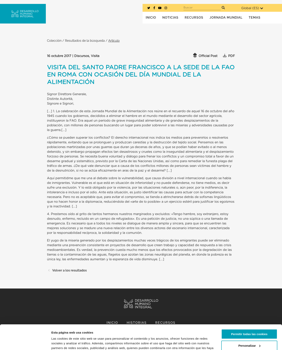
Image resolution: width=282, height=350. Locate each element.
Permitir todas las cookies (249, 313)
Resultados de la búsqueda (85, 41)
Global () (252, 8)
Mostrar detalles (62, 342)
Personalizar (249, 324)
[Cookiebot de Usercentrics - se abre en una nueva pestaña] (25, 342)
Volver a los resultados (67, 270)
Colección (54, 41)
